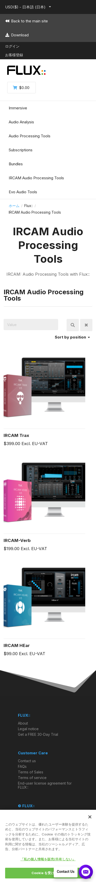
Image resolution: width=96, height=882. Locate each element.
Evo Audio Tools (23, 191)
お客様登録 (14, 55)
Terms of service (32, 777)
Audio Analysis (21, 122)
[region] (48, 846)
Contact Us (65, 872)
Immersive (18, 108)
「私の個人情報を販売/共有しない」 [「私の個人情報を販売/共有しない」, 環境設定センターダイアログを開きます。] (48, 859)
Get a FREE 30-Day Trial (38, 734)
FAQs (22, 766)
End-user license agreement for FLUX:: (45, 785)
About (23, 723)
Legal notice (28, 729)
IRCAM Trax (16, 435)
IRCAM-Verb (17, 540)
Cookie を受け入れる (48, 873)
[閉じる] (89, 816)
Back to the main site (26, 21)
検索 (73, 325)
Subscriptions (21, 150)
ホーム (14, 205)
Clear (86, 325)
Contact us (27, 761)
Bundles (16, 163)
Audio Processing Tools (29, 136)
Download (17, 35)
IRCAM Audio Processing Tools (36, 177)
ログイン (12, 46)
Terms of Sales (30, 772)
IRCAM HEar (17, 645)
